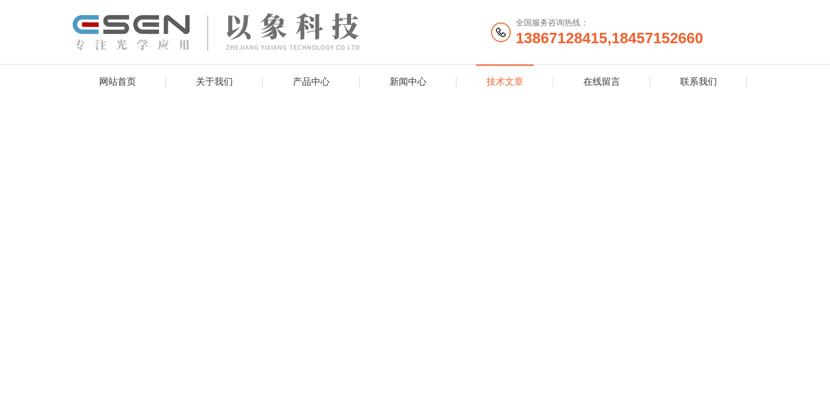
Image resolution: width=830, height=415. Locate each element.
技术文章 (504, 81)
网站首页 (117, 81)
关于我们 (214, 81)
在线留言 (601, 81)
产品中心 (311, 81)
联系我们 (698, 81)
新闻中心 (408, 81)
